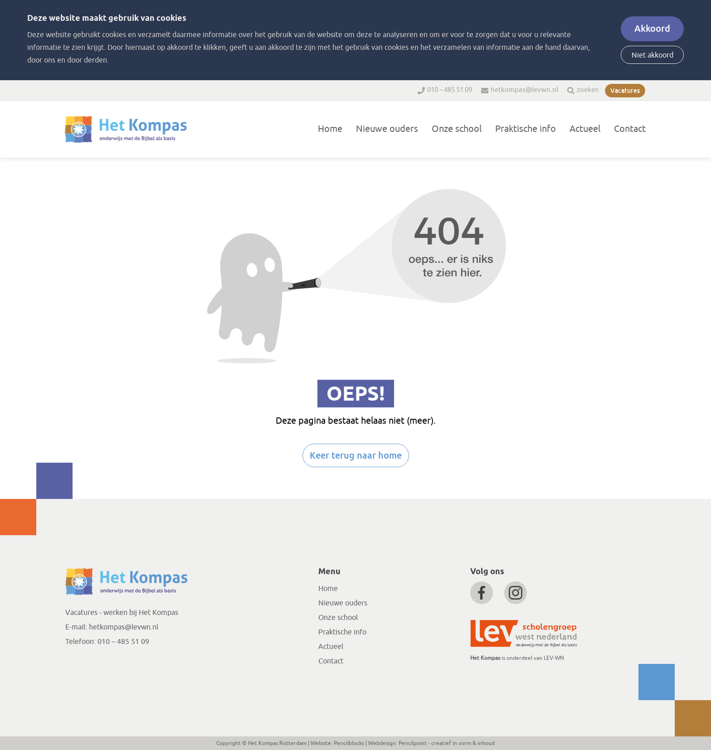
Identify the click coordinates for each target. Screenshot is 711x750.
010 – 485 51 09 (449, 90)
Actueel (585, 129)
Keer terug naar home (356, 455)
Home (330, 129)
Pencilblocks (349, 743)
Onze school (457, 129)
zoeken (588, 90)
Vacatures (625, 91)
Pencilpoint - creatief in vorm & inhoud (447, 743)
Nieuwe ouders (387, 129)
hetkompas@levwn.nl (524, 90)
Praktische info (525, 129)
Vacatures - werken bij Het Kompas (121, 612)
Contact (630, 129)
